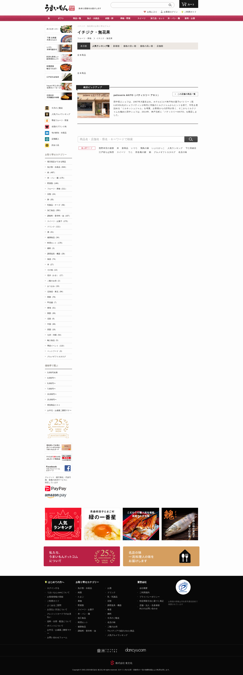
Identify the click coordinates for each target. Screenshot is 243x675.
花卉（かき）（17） (55, 275)
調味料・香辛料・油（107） (59, 216)
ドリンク (111, 592)
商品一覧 (77, 18)
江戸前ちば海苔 (106, 152)
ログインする (53, 588)
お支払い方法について (57, 609)
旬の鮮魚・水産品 (59, 133)
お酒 (109, 588)
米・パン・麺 (174, 18)
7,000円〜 (51, 389)
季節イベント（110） (56, 346)
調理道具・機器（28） (56, 254)
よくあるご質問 (54, 605)
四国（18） (52, 329)
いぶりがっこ (158, 148)
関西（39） (52, 313)
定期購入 (55, 139)
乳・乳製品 (112, 597)
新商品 (125, 148)
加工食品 (82, 618)
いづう (134, 148)
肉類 (80, 592)
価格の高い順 (146, 46)
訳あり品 (55, 145)
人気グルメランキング (61, 114)
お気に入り (152, 12)
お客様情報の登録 (55, 597)
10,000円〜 (52, 394)
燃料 (109, 614)
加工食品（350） (54, 210)
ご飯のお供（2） (54, 281)
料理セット (83, 622)
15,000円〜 (52, 400)
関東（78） (52, 297)
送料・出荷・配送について (59, 621)
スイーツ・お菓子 (86, 609)
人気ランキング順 (101, 46)
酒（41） (51, 232)
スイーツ (141, 18)
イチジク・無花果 (104, 38)
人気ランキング (175, 148)
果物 (80, 601)
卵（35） (51, 199)
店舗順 (160, 46)
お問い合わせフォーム (57, 637)
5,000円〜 (51, 383)
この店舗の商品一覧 (186, 94)
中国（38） (52, 324)
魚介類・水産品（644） (57, 167)
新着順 (116, 46)
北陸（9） (51, 319)
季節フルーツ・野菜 (60, 120)
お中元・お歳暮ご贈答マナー (59, 410)
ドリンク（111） (54, 227)
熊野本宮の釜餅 (106, 148)
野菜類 (81, 605)
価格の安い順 (129, 46)
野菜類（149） (53, 183)
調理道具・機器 (114, 605)
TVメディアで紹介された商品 (120, 631)
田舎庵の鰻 (140, 152)
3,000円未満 (52, 372)
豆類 (109, 601)
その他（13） (53, 270)
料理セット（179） (55, 243)
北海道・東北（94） (55, 292)
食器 (109, 609)
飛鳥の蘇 (144, 148)
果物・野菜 (125, 18)
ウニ (130, 152)
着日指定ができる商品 (56, 162)
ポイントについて (55, 626)
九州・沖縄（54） (54, 335)
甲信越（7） (52, 302)
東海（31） (52, 308)
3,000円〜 (51, 378)
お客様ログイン (171, 12)
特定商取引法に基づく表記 (151, 601)
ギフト (61, 18)
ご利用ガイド (190, 12)
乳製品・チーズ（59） (56, 205)
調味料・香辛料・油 (87, 631)
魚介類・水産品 (85, 588)
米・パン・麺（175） (56, 178)
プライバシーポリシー (149, 597)
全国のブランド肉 (59, 126)
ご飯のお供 (112, 626)
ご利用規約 (144, 592)
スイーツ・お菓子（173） (58, 221)
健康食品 (82, 626)
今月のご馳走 (57, 108)
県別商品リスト (53, 405)
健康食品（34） (53, 237)
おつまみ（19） (53, 286)
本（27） (51, 264)
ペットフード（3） (55, 351)
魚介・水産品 (93, 18)
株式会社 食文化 (123, 663)
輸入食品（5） (53, 340)
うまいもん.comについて (58, 592)
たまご (81, 597)
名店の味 (182, 152)
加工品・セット (157, 18)
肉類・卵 (109, 18)
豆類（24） (52, 194)
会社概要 (143, 588)
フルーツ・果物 (84, 38)
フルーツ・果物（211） (57, 189)
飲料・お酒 (190, 18)
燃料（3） (51, 248)
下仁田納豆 (191, 148)
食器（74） (52, 259)
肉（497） (51, 172)
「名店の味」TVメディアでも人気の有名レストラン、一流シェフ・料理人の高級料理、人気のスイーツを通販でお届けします (161, 556)
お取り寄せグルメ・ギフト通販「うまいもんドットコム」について (82, 556)
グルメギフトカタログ (165, 152)
